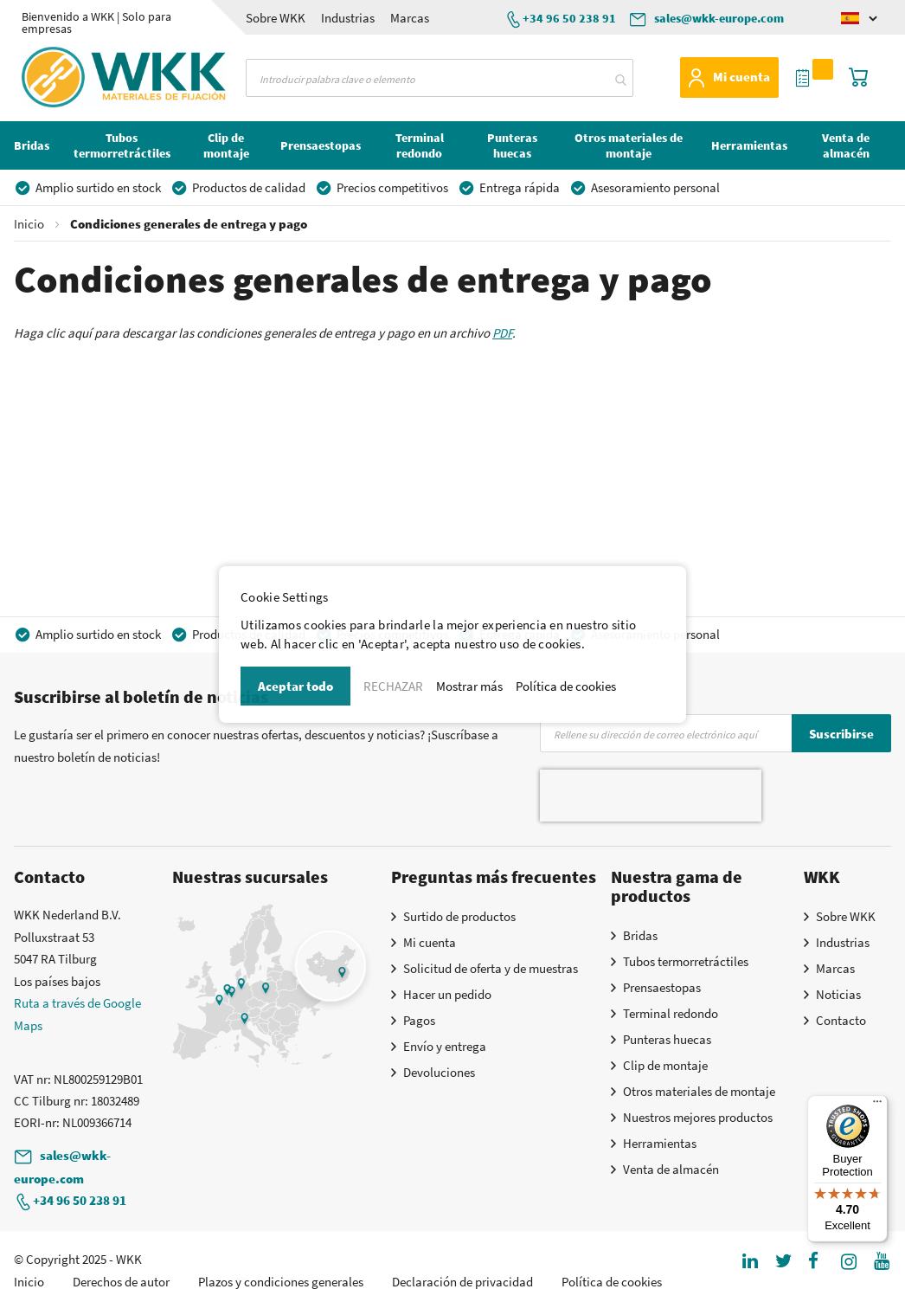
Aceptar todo (295, 686)
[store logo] (77, 77)
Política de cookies (566, 686)
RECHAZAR (393, 686)
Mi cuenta (741, 76)
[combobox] (439, 78)
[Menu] (877, 1105)
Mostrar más (469, 686)
